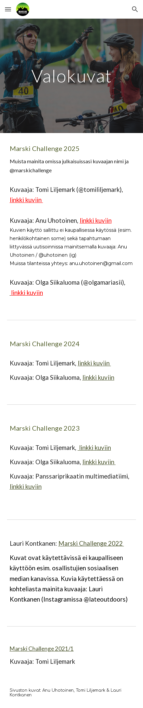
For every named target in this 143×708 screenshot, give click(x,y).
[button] (8, 9)
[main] (71, 75)
